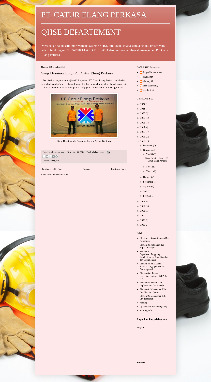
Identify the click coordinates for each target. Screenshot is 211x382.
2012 (143, 206)
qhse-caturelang (150, 85)
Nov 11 (149, 171)
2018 (143, 123)
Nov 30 (149, 154)
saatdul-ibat (148, 90)
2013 (143, 201)
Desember (148, 145)
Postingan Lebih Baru (52, 169)
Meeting (144, 302)
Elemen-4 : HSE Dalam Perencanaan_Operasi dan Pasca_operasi (152, 266)
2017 (143, 127)
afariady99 (148, 81)
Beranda (86, 169)
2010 (143, 215)
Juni (145, 191)
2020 (143, 113)
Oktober (147, 177)
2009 (143, 220)
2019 (143, 118)
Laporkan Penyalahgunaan (152, 319)
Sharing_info (53, 161)
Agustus (147, 186)
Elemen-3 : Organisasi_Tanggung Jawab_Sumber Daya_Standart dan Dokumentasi (154, 255)
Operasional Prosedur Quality (153, 306)
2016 (143, 132)
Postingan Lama (118, 169)
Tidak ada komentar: (95, 152)
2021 (143, 109)
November (148, 150)
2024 (143, 104)
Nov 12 (149, 166)
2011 (143, 211)
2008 (143, 225)
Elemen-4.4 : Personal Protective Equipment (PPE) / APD (153, 276)
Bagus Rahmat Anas (152, 72)
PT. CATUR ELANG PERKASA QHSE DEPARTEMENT (105, 23)
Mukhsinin (148, 77)
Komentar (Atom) (61, 174)
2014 (143, 141)
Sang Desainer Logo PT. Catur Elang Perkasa (77, 73)
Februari (147, 196)
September (148, 182)
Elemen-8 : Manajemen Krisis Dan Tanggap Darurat (153, 290)
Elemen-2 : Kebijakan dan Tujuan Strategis (152, 246)
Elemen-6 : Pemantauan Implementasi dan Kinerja (152, 284)
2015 (143, 137)
